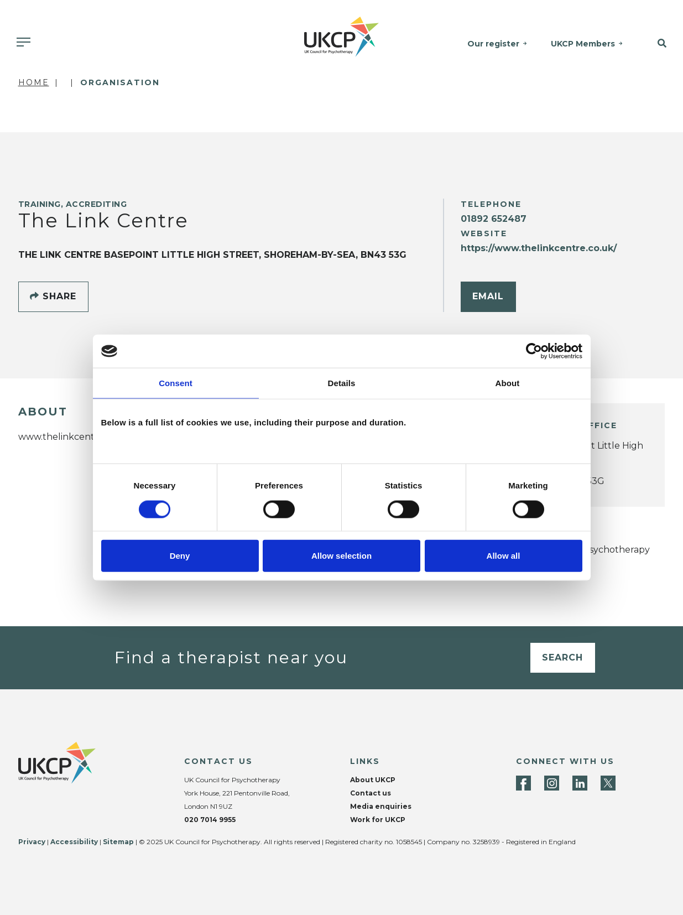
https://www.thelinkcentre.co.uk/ (539, 248)
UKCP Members (583, 44)
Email (488, 296)
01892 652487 (493, 219)
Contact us (370, 793)
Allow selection (341, 555)
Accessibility (74, 842)
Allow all (503, 555)
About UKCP (372, 780)
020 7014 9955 (210, 819)
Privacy (31, 842)
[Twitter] (608, 783)
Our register (493, 44)
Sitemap (118, 842)
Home (33, 82)
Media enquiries (380, 806)
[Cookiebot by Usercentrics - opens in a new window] (534, 351)
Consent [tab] (175, 383)
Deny (180, 555)
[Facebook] (523, 783)
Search (562, 657)
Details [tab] (342, 383)
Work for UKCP (377, 819)
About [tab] (508, 383)
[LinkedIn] (580, 783)
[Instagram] (552, 783)
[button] (658, 44)
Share (53, 296)
